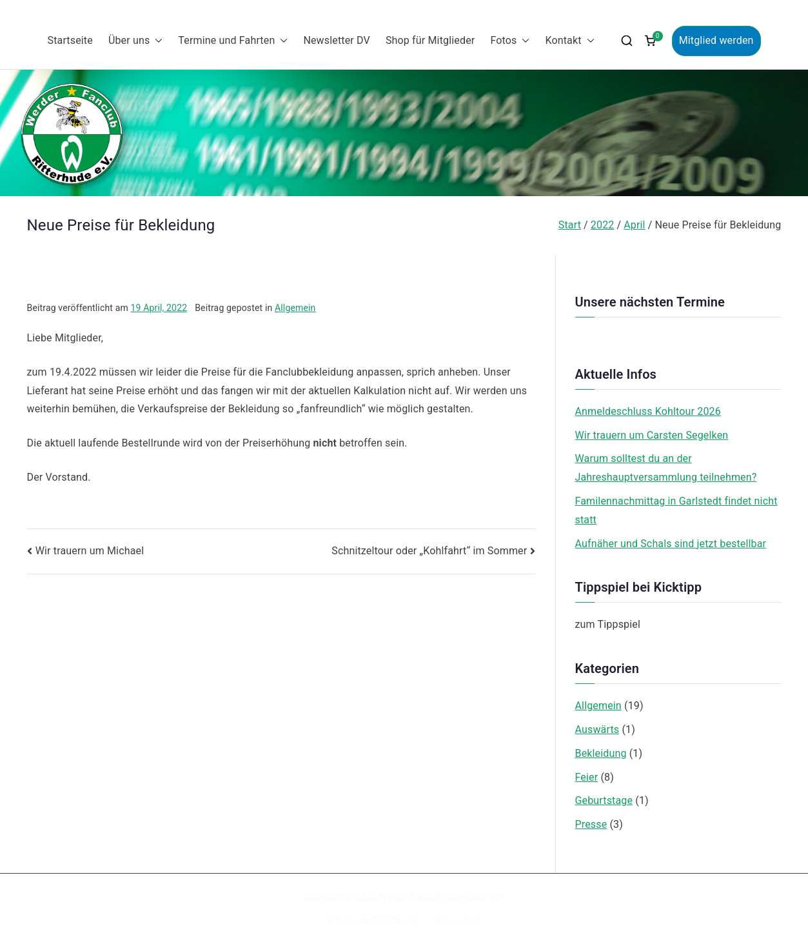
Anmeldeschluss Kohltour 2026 (648, 411)
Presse (591, 824)
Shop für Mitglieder (430, 40)
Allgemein (295, 308)
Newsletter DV (336, 40)
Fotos (509, 41)
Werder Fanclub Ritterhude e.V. (441, 897)
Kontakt (569, 41)
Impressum (457, 920)
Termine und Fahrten (233, 41)
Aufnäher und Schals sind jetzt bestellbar (671, 543)
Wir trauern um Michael (89, 551)
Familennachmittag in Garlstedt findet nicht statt (676, 510)
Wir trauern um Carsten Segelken (652, 435)
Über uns (135, 41)
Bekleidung (601, 753)
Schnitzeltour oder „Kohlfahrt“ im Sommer (429, 551)
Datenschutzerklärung (372, 920)
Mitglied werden (716, 40)
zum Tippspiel (607, 624)
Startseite (69, 40)
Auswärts (597, 729)
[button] (156, 41)
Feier (586, 777)
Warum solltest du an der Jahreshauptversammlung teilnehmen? (666, 467)
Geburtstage (604, 800)
